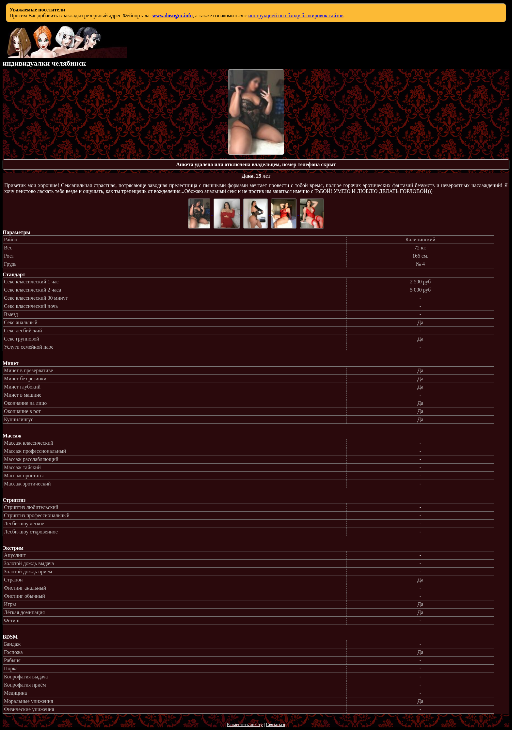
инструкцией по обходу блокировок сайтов (296, 15)
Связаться (275, 724)
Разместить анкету (245, 724)
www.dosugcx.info (172, 15)
